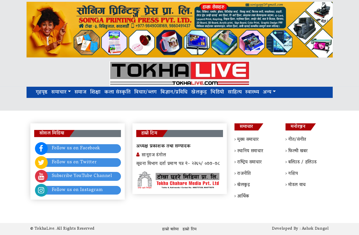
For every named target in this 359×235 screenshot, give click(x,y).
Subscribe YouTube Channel (82, 176)
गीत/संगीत (297, 140)
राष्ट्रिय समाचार (249, 162)
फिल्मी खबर (297, 151)
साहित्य (235, 92)
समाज (80, 92)
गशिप (293, 174)
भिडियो (217, 92)
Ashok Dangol (315, 229)
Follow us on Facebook (76, 148)
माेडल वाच (297, 185)
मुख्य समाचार (247, 140)
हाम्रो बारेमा (170, 229)
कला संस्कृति (117, 92)
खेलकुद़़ (199, 92)
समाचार (59, 92)
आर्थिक (243, 196)
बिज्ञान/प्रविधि (174, 92)
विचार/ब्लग (145, 92)
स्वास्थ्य (252, 92)
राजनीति (244, 174)
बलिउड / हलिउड (302, 162)
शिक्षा (95, 92)
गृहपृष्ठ (42, 92)
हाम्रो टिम (190, 229)
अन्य (267, 92)
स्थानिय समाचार (250, 151)
